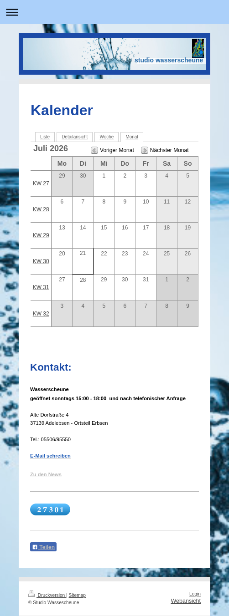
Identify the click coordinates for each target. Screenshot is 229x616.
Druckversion (47, 595)
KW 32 (41, 314)
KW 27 (41, 183)
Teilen (43, 547)
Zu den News (46, 474)
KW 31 (41, 287)
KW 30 (41, 261)
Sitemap (77, 595)
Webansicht (186, 601)
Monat (131, 136)
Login (195, 593)
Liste (45, 136)
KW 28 (41, 209)
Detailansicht (75, 136)
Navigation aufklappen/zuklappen (114, 12)
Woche (106, 136)
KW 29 (41, 235)
